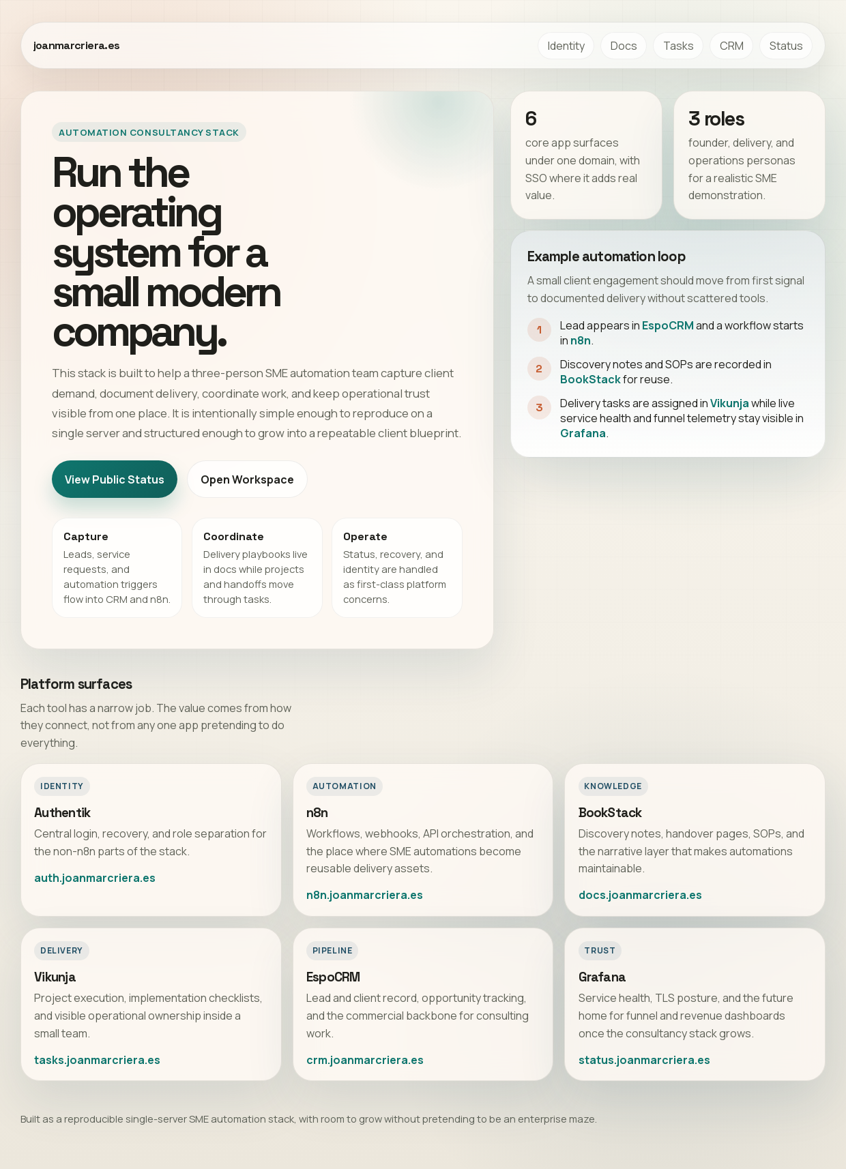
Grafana (583, 433)
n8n (580, 340)
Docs (624, 45)
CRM (732, 45)
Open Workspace (247, 479)
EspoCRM (668, 325)
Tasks (678, 45)
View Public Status (114, 479)
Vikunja (729, 403)
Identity (566, 45)
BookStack (590, 379)
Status (786, 45)
